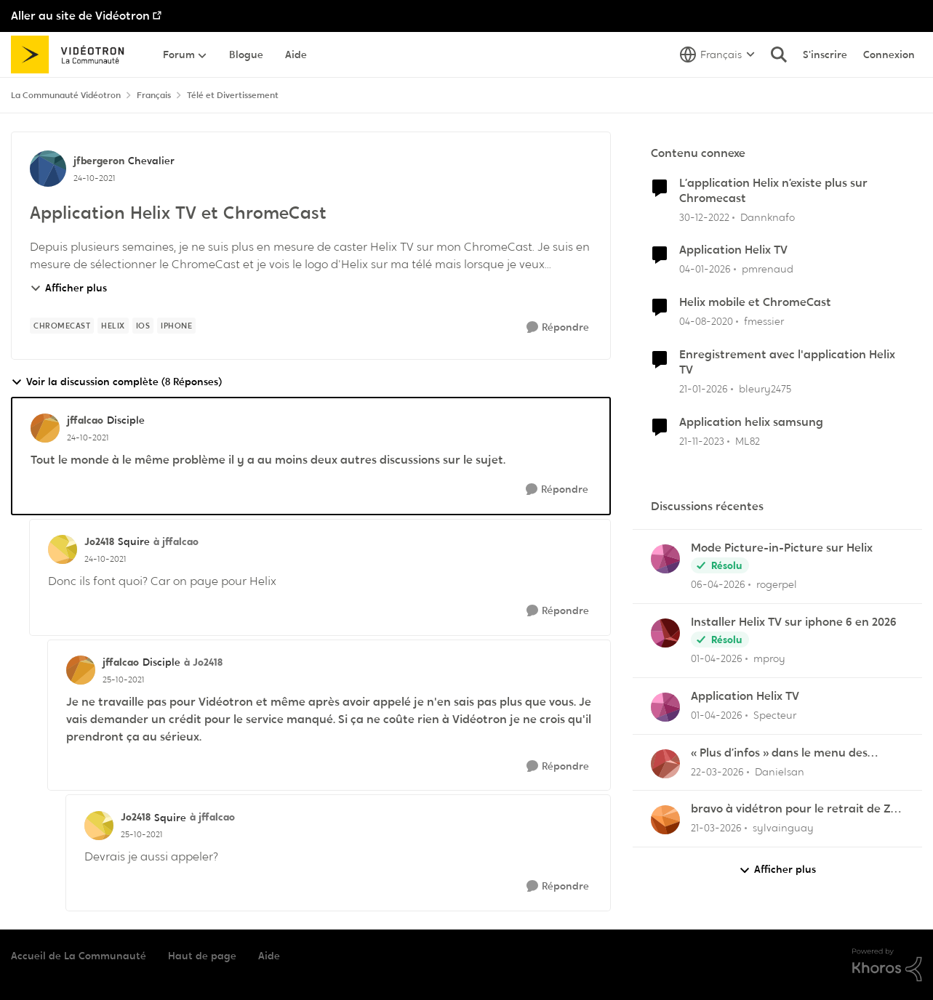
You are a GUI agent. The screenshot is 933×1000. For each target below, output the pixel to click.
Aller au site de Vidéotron (80, 15)
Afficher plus (68, 287)
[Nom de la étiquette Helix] (113, 326)
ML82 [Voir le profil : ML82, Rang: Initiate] (747, 440)
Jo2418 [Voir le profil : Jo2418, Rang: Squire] (99, 541)
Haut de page (202, 955)
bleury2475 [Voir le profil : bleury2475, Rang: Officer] (765, 388)
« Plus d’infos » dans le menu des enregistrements (779, 753)
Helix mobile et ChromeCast (755, 302)
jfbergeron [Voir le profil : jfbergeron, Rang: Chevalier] (98, 160)
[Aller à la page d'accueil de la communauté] (72, 54)
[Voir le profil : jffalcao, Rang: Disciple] (45, 428)
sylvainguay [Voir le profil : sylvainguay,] (783, 827)
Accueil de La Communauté (78, 955)
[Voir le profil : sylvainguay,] (665, 819)
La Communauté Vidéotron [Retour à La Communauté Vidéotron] (66, 95)
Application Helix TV (733, 250)
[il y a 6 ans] (706, 321)
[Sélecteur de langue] (717, 54)
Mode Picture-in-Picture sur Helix (782, 548)
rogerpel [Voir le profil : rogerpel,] (776, 584)
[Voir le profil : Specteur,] (665, 707)
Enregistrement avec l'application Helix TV (787, 362)
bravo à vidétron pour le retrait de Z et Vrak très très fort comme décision (793, 809)
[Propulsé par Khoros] (887, 965)
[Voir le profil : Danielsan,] (665, 763)
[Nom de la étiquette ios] (143, 326)
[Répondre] (558, 327)
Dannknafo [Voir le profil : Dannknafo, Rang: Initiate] (767, 216)
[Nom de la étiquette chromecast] (62, 326)
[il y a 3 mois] (718, 584)
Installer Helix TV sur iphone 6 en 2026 (794, 622)
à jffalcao (176, 541)
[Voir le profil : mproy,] (665, 633)
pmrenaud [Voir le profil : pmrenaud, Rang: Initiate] (767, 268)
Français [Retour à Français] (154, 95)
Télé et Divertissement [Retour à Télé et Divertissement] (233, 95)
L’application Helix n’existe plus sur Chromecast (773, 191)
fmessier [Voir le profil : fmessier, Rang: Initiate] (764, 321)
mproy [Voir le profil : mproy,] (769, 658)
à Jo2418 (203, 662)
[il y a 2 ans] (701, 440)
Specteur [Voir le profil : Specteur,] (774, 715)
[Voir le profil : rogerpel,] (665, 558)
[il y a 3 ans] (704, 217)
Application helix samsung (751, 422)
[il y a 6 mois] (705, 269)
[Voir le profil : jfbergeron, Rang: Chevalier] (48, 168)
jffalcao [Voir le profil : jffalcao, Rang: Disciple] (85, 420)
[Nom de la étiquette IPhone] (176, 326)
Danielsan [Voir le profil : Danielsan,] (779, 771)
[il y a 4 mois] (716, 658)
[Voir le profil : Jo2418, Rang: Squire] (62, 549)
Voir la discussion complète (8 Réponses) (116, 382)
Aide (269, 955)
